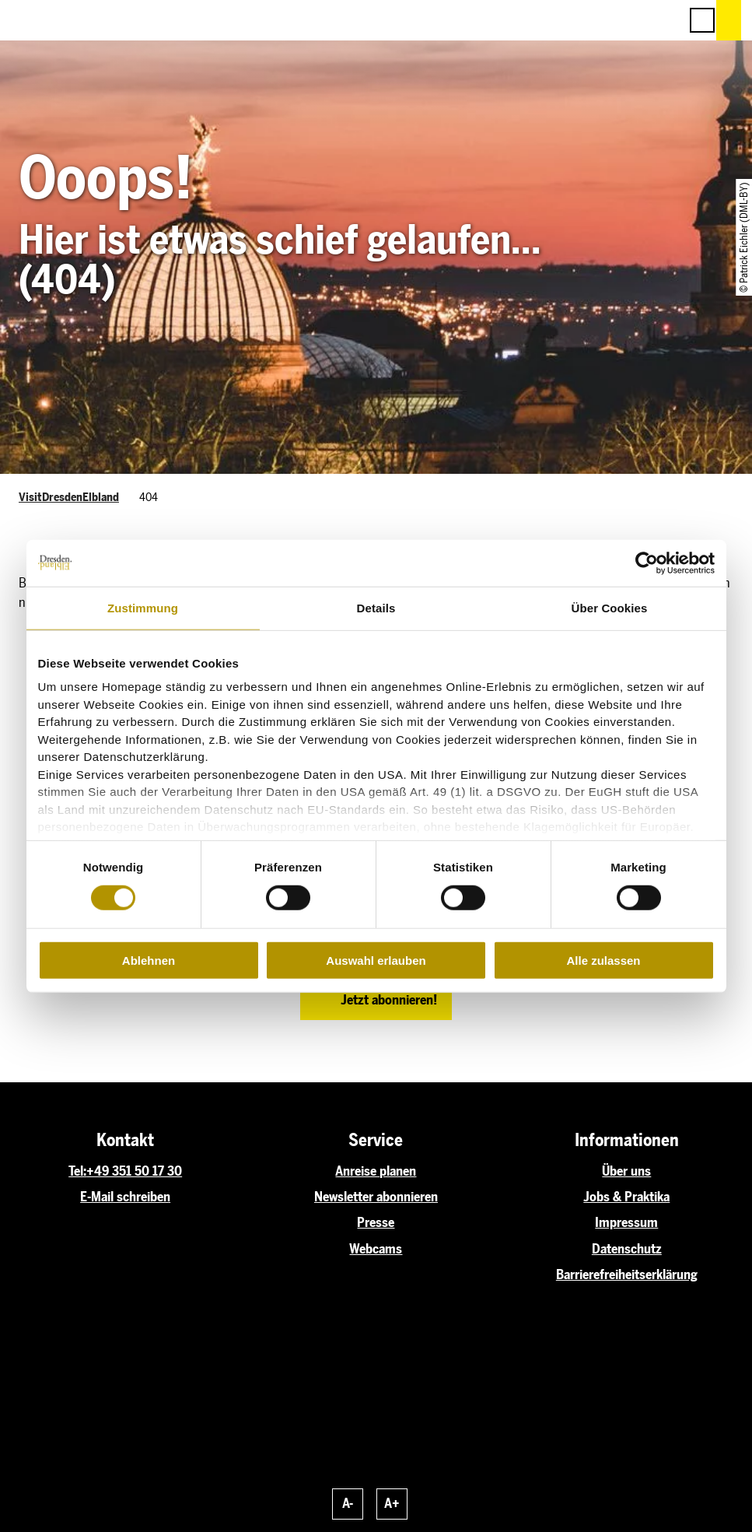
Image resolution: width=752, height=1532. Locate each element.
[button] (598, 20)
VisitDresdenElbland (69, 497)
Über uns (626, 1171)
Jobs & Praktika (626, 1196)
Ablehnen (148, 960)
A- (347, 1503)
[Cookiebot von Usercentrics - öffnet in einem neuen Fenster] (647, 562)
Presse (375, 1222)
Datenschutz (627, 1249)
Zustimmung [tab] (142, 607)
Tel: (77, 1171)
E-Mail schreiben (125, 1196)
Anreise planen (375, 1171)
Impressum (626, 1222)
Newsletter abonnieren (376, 1196)
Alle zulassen (603, 960)
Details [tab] (376, 607)
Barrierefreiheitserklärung (627, 1274)
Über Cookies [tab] (610, 607)
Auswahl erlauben (375, 960)
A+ (392, 1503)
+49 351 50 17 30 (134, 1171)
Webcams (375, 1249)
